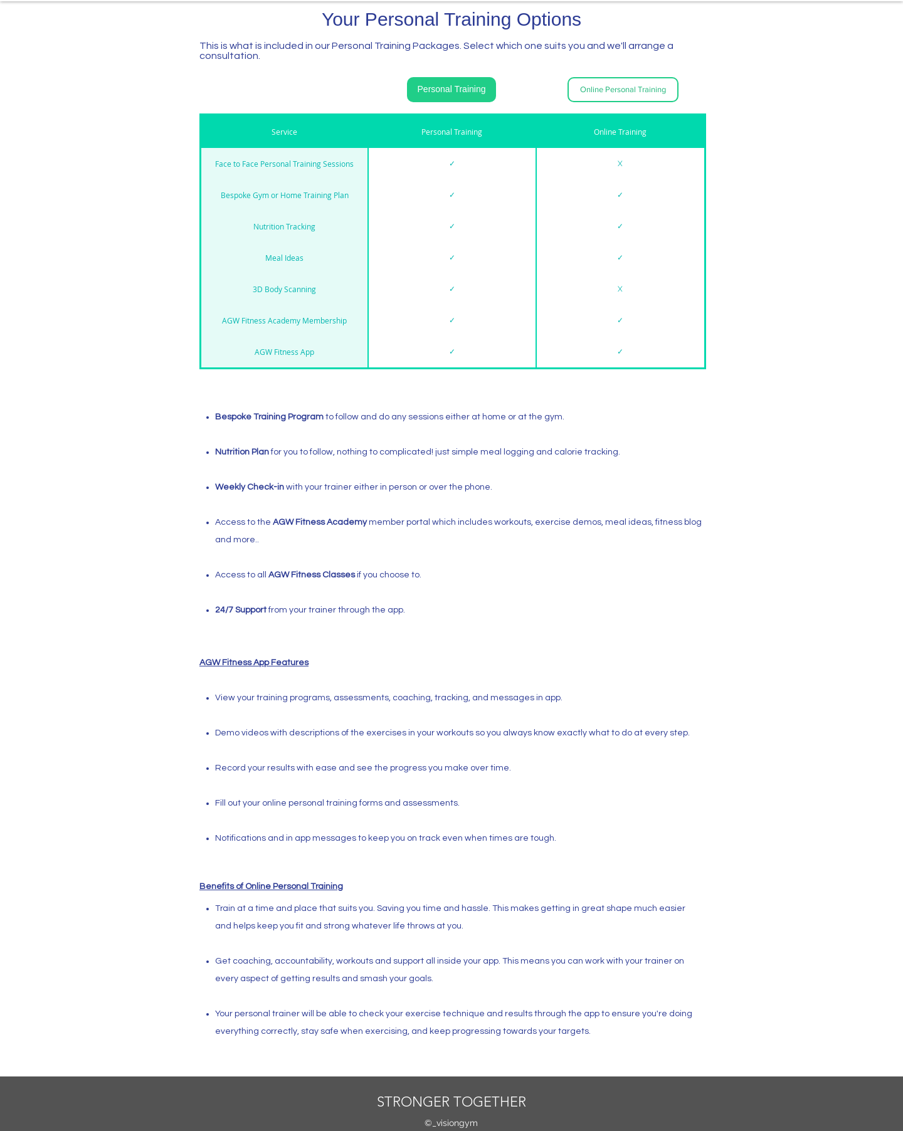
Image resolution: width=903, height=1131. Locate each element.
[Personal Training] (451, 89)
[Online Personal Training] (623, 89)
